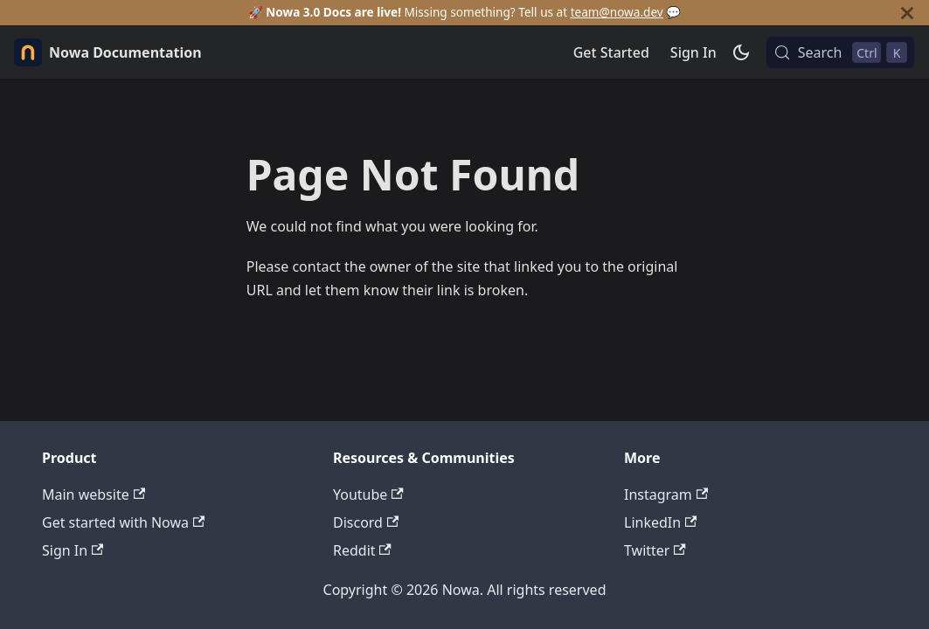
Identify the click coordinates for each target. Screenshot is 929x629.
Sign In (693, 52)
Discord (366, 522)
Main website (93, 494)
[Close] (907, 12)
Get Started (611, 52)
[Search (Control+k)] (840, 52)
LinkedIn (660, 522)
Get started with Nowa (123, 522)
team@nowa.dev (617, 11)
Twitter (655, 550)
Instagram (666, 494)
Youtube (368, 494)
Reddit (362, 550)
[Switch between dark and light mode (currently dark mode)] (741, 52)
